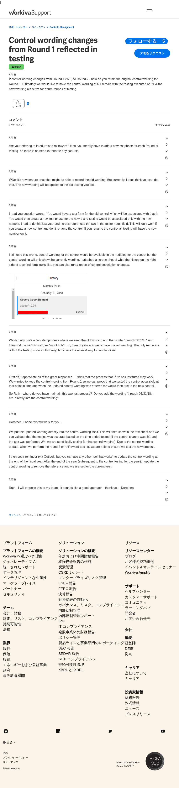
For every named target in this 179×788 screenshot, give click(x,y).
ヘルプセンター (137, 591)
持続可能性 (12, 624)
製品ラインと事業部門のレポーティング (91, 643)
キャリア (132, 668)
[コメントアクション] (166, 157)
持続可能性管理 (71, 664)
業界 (6, 643)
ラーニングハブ (137, 608)
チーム (8, 608)
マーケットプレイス (19, 583)
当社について (136, 673)
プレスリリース (137, 714)
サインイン (15, 515)
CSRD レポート (71, 572)
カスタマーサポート (141, 597)
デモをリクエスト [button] (152, 54)
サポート (132, 586)
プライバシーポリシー (15, 757)
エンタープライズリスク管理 (82, 578)
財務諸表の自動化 (73, 600)
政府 (6, 670)
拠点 (128, 654)
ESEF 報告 (67, 583)
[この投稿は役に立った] (19, 103)
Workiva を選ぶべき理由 (23, 556)
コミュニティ (38, 27)
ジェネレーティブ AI (20, 562)
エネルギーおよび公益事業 (25, 665)
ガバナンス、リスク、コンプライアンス (91, 605)
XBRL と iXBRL (71, 670)
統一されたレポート (19, 567)
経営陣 (130, 643)
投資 (6, 659)
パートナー (12, 589)
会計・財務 (12, 613)
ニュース (132, 709)
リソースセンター (139, 551)
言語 (11, 742)
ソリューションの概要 (76, 551)
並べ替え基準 (162, 124)
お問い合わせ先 (137, 619)
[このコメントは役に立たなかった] (166, 151)
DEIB (129, 649)
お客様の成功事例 (139, 562)
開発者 (130, 613)
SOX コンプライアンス (77, 659)
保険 (6, 654)
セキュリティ (14, 594)
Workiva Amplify (137, 572)
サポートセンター (18, 27)
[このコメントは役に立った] (166, 138)
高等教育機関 (14, 676)
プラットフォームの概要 (23, 551)
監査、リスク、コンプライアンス (30, 619)
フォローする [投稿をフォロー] (142, 41)
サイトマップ (10, 762)
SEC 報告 (66, 648)
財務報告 (132, 698)
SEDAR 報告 (68, 654)
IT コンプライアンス (75, 626)
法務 (6, 629)
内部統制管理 (69, 610)
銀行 (6, 649)
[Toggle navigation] (156, 10)
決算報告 (65, 594)
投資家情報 (134, 692)
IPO (61, 621)
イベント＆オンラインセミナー (150, 567)
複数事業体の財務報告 (76, 632)
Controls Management (62, 27)
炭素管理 (65, 567)
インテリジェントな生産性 (25, 578)
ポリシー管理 (69, 637)
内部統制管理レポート (76, 616)
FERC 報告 (67, 589)
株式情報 (132, 703)
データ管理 (12, 572)
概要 (128, 638)
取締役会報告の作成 (74, 562)
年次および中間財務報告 (78, 556)
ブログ (130, 556)
